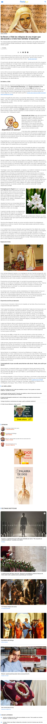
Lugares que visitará (37, 379)
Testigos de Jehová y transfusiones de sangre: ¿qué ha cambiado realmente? (18, 401)
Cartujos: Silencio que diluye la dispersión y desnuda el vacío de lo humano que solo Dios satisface (23, 723)
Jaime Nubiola (9, 434)
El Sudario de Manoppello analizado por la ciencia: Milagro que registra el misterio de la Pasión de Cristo (20, 398)
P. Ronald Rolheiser (10, 429)
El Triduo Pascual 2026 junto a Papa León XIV (11, 404)
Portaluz (4, 47)
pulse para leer (32, 59)
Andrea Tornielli (9, 439)
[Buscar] (45, 1)
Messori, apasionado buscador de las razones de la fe (17, 438)
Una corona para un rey (11, 444)
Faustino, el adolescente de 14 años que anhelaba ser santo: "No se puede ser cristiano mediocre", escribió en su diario (20, 390)
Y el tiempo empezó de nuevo (12, 428)
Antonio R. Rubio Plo (10, 445)
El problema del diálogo (10, 433)
